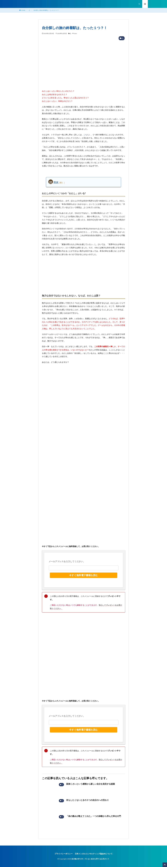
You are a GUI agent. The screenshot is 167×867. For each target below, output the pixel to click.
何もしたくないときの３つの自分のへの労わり (87, 800)
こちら (86, 135)
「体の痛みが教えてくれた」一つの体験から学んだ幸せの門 (93, 816)
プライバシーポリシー (64, 854)
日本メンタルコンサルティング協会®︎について (94, 854)
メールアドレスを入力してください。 (67, 561)
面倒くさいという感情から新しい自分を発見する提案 (90, 784)
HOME (23, 10)
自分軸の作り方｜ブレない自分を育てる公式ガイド (90, 859)
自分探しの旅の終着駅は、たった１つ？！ (46, 10)
